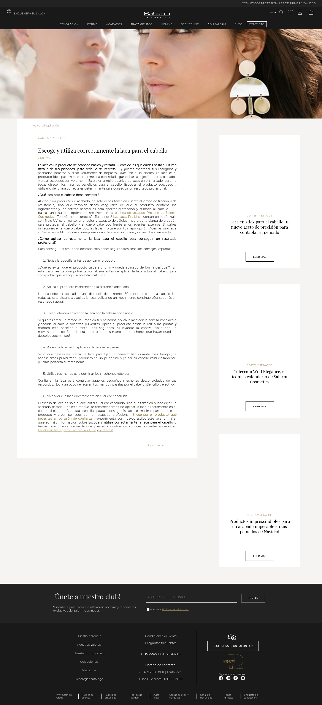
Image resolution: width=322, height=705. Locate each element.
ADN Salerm (217, 24)
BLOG (238, 24)
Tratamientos (141, 24)
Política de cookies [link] (88, 696)
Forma (92, 24)
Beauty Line (190, 24)
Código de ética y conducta (178, 696)
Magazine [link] (89, 670)
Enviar (253, 598)
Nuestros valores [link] (89, 644)
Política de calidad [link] (136, 696)
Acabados (114, 24)
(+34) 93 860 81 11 (151, 672)
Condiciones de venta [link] (161, 636)
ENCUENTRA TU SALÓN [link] (30, 13)
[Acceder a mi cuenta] (300, 12)
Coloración (69, 24)
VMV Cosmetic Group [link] (64, 696)
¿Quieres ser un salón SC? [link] (233, 646)
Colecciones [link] (89, 661)
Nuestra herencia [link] (88, 636)
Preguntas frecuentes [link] (160, 643)
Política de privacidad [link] (110, 696)
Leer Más (259, 256)
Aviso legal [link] (156, 696)
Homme (166, 24)
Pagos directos (228, 696)
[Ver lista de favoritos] (290, 12)
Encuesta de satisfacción (251, 696)
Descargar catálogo (89, 679)
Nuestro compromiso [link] (89, 653)
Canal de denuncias (206, 696)
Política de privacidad (175, 609)
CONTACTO (256, 24)
